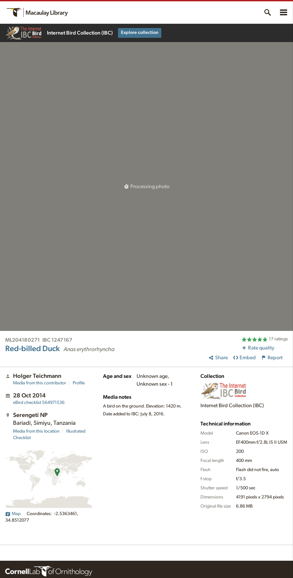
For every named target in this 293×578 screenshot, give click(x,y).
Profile (79, 383)
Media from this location (36, 431)
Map (13, 513)
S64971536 (39, 402)
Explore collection (139, 32)
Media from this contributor (39, 383)
